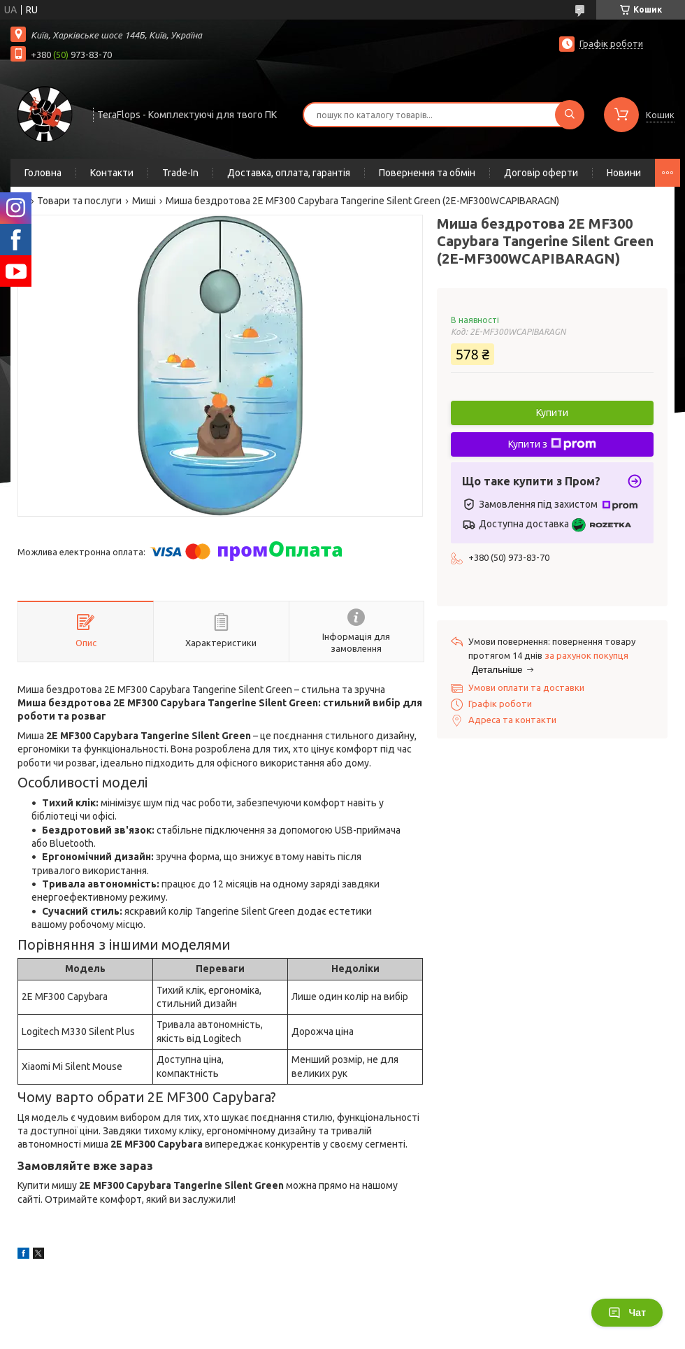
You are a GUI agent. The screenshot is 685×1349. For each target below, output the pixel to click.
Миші (144, 200)
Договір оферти (541, 173)
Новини (624, 173)
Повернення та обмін (427, 173)
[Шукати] (569, 114)
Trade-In (180, 173)
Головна (43, 173)
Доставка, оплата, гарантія (288, 173)
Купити (552, 412)
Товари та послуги (79, 200)
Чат (627, 1312)
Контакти (112, 173)
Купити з (552, 444)
